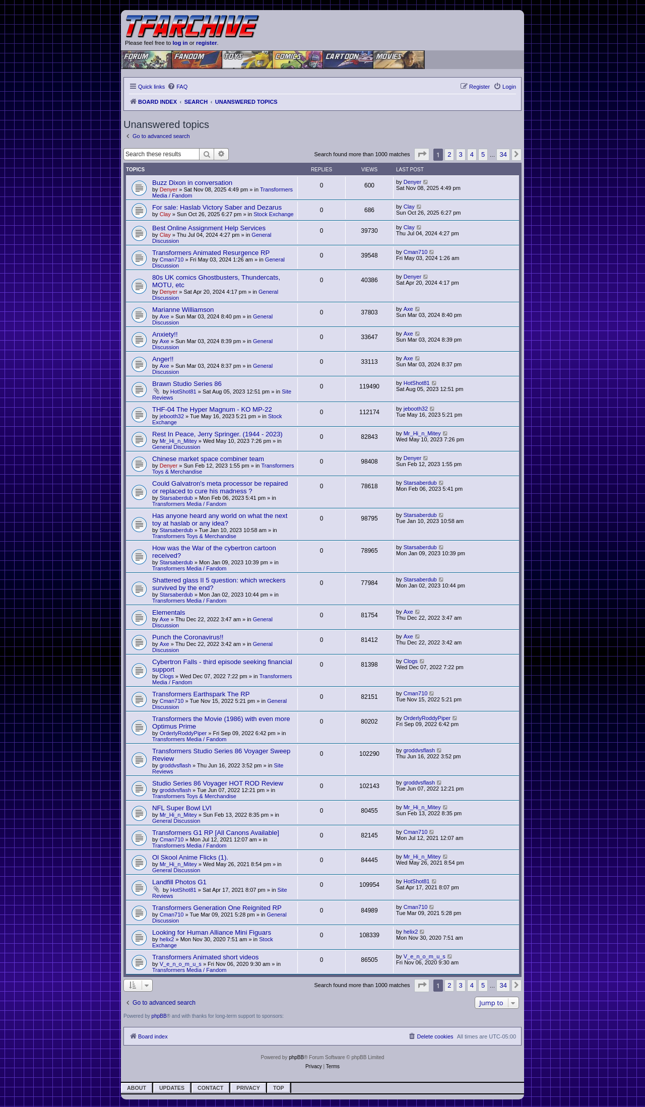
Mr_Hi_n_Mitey (178, 441)
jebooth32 (172, 416)
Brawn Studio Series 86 (187, 383)
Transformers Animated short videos (205, 957)
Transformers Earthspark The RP (200, 694)
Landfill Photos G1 (179, 882)
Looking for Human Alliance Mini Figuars (211, 932)
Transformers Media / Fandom (189, 504)
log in (179, 43)
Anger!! (163, 359)
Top (278, 1088)
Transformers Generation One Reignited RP (217, 907)
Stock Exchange (273, 214)
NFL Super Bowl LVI (182, 808)
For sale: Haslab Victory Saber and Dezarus (217, 207)
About (136, 1088)
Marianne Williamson (183, 309)
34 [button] (502, 154)
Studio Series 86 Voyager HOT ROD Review (217, 783)
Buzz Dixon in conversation (192, 182)
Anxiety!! (165, 334)
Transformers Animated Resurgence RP (211, 252)
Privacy (248, 1088)
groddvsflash (175, 765)
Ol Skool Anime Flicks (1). (190, 857)
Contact (210, 1088)
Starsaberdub (176, 498)
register (206, 43)
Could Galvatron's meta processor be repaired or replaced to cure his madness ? (220, 487)
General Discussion (176, 447)
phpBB (159, 1016)
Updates (171, 1088)
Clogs (167, 676)
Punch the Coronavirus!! (187, 637)
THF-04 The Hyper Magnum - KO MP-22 (212, 409)
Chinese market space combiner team (208, 459)
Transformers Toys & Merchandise (194, 536)
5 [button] (483, 154)
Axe (164, 316)
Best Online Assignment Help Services (209, 228)
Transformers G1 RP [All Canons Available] (215, 832)
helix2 (167, 939)
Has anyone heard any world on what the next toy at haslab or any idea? (219, 519)
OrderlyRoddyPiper (183, 733)
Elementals (168, 612)
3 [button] (461, 154)
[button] (421, 154)
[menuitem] (177, 87)
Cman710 (172, 259)
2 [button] (449, 154)
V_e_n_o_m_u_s (181, 964)
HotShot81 (183, 391)
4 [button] (472, 154)
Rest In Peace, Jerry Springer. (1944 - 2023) (217, 434)
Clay (165, 214)
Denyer (168, 189)
